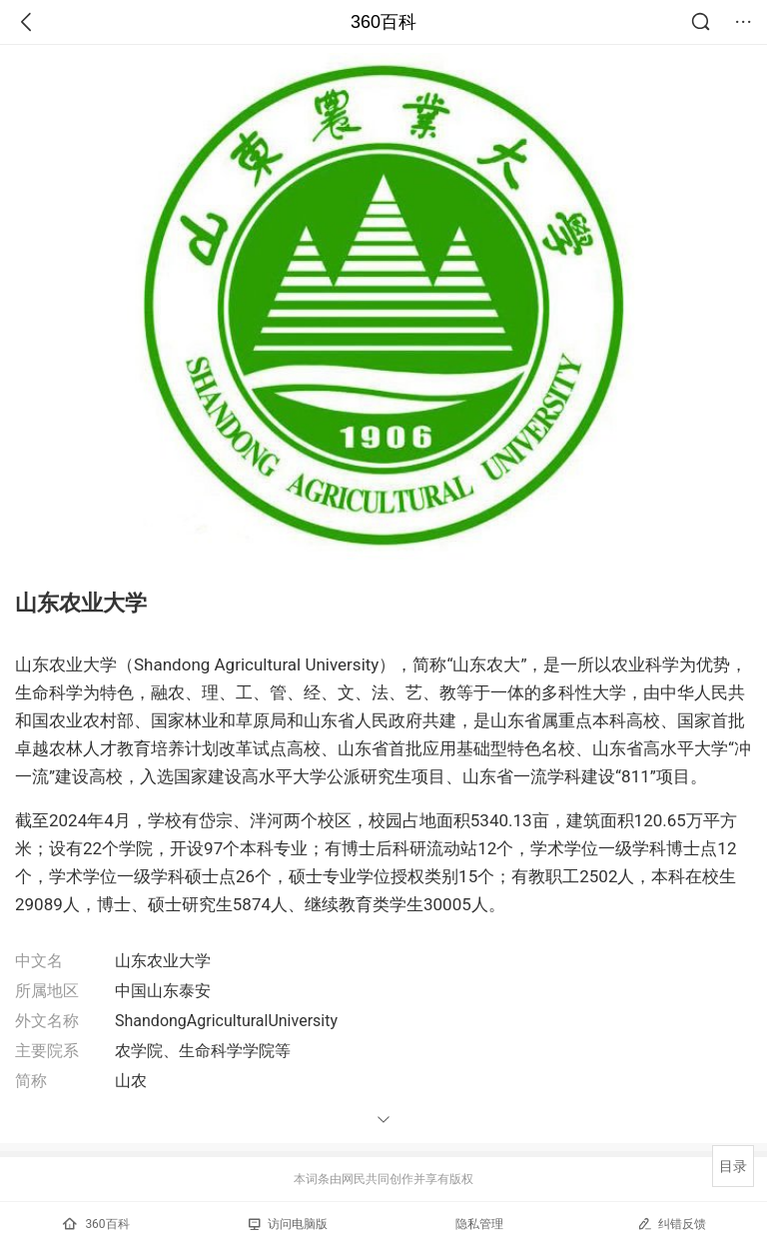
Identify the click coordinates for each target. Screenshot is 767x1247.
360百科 (383, 22)
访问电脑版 (288, 1224)
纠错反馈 (671, 1223)
